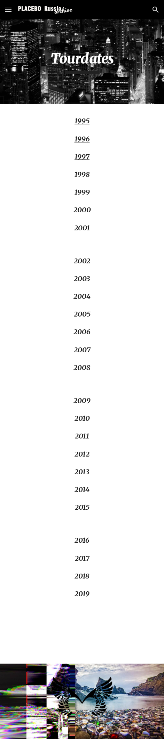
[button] (8, 9)
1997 (82, 156)
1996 (82, 138)
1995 (82, 120)
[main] (82, 61)
